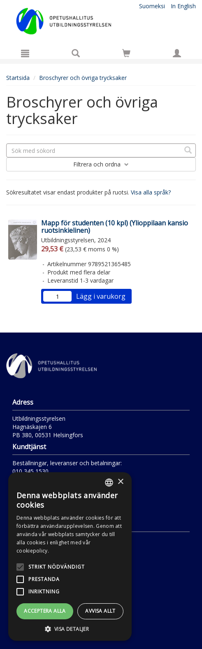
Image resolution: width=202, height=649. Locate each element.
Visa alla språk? (151, 192)
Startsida (18, 78)
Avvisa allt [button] (100, 610)
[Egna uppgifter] (177, 53)
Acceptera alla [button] (45, 610)
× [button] (120, 482)
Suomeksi (152, 6)
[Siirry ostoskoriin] (126, 53)
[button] (69, 629)
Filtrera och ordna (101, 164)
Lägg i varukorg (100, 296)
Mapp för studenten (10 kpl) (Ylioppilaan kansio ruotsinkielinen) (114, 226)
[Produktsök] (75, 53)
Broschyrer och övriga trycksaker (83, 78)
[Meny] (25, 53)
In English (183, 6)
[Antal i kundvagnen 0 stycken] (126, 55)
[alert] (70, 556)
